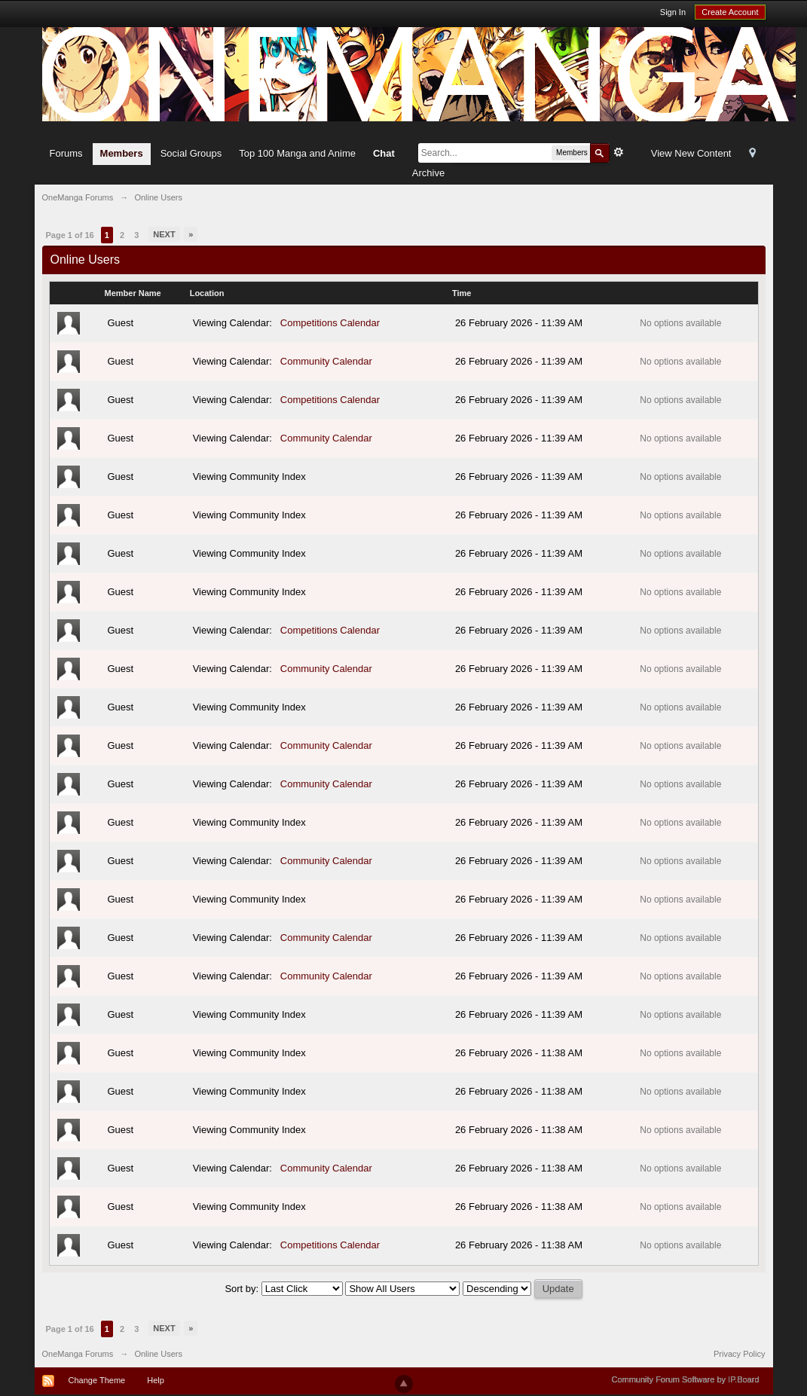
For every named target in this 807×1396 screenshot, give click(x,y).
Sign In (673, 12)
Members (121, 153)
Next (164, 234)
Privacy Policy (739, 1353)
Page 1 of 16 (70, 235)
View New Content (691, 153)
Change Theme (97, 1380)
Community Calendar (326, 361)
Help (155, 1380)
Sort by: (243, 1288)
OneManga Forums (78, 1353)
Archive (428, 173)
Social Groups (191, 153)
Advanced (619, 152)
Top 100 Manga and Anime (297, 153)
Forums (66, 153)
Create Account (730, 12)
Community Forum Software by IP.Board (685, 1379)
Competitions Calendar (330, 322)
